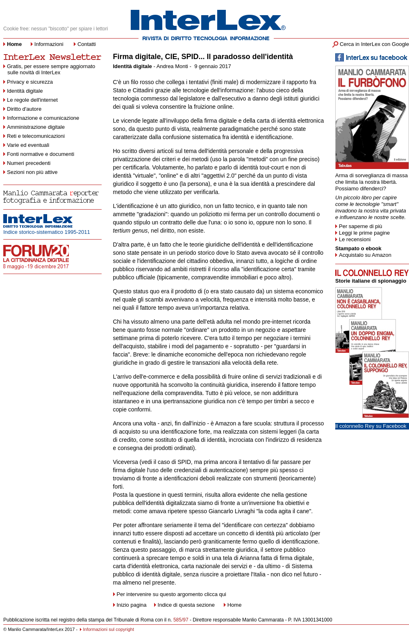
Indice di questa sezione (186, 605)
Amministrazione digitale (36, 127)
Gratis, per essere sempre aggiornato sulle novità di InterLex (49, 69)
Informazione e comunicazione (43, 118)
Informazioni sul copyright (108, 629)
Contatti (86, 44)
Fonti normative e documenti (40, 154)
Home (234, 605)
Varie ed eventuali (28, 145)
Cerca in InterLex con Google (374, 44)
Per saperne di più (360, 226)
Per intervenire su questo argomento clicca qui (171, 594)
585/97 (181, 620)
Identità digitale (25, 91)
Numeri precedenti (28, 163)
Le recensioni (354, 239)
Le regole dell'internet (32, 100)
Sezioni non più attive (32, 172)
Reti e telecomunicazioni (36, 136)
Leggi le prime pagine (364, 233)
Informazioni (49, 44)
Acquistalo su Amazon (365, 255)
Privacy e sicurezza (30, 82)
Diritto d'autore (24, 109)
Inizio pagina (130, 605)
